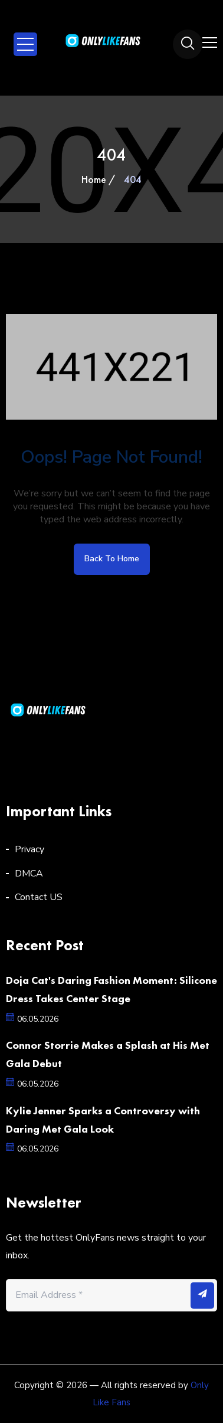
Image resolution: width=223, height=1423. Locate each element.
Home (93, 179)
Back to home (111, 558)
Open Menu (25, 44)
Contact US (39, 897)
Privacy (29, 849)
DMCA (29, 873)
